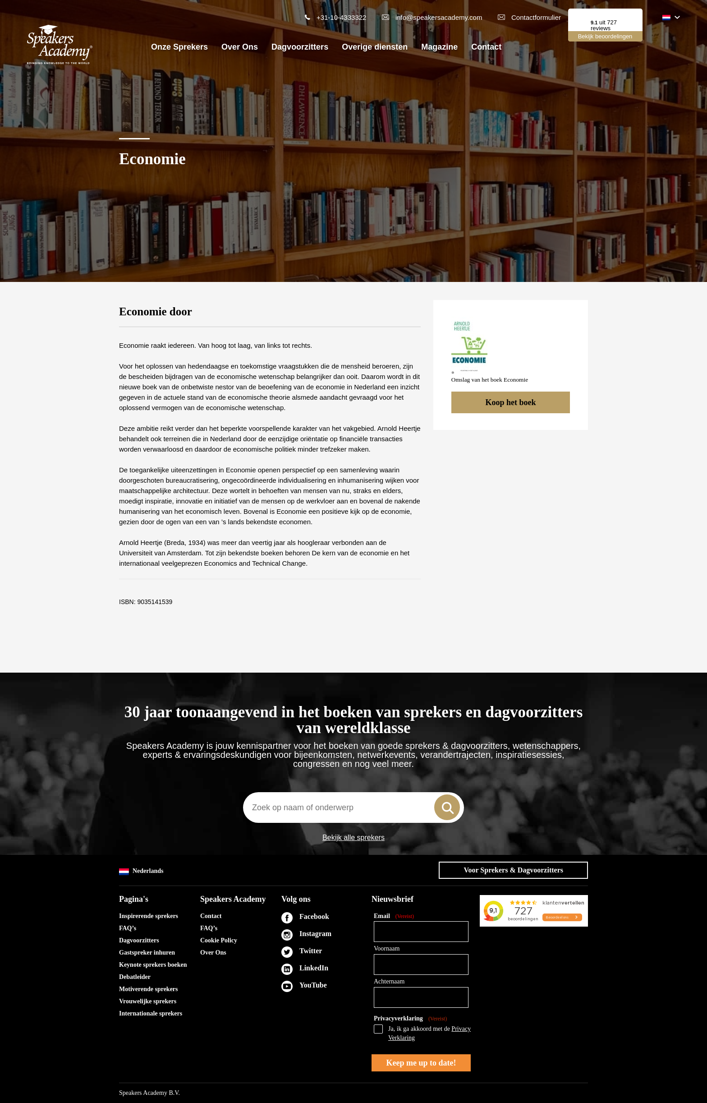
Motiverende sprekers (148, 989)
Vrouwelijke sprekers (147, 1001)
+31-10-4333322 (342, 17)
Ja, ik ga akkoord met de (429, 1033)
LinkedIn (313, 968)
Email (394, 916)
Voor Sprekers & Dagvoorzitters (513, 870)
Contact (486, 46)
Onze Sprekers (179, 46)
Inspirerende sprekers (148, 916)
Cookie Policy (218, 940)
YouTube (313, 985)
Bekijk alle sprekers (353, 837)
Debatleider (135, 977)
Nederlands (141, 871)
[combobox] (353, 807)
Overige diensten (375, 46)
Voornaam (386, 948)
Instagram (315, 933)
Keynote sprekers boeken (153, 964)
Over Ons (239, 46)
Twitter (310, 951)
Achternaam (389, 981)
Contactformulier (536, 17)
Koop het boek (510, 402)
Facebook (314, 916)
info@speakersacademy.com (438, 17)
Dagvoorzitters (299, 46)
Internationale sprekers (150, 1013)
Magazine (439, 46)
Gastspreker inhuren (147, 952)
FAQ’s (127, 928)
